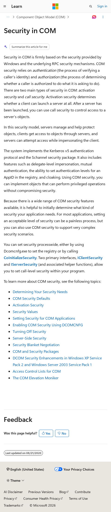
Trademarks (12, 505)
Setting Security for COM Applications (44, 318)
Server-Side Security (29, 337)
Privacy (9, 498)
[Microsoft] (55, 6)
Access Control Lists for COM (37, 371)
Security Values (25, 311)
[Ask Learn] (94, 17)
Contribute (82, 492)
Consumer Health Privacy (41, 498)
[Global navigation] (4, 6)
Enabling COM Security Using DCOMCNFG (48, 324)
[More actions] (103, 17)
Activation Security (28, 304)
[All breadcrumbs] (8, 17)
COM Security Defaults (31, 298)
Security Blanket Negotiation (36, 344)
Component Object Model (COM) (41, 17)
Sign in (102, 6)
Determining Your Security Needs (40, 291)
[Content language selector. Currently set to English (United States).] (25, 469)
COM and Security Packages (36, 351)
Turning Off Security (29, 331)
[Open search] (90, 6)
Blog (62, 492)
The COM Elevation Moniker (36, 377)
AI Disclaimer (13, 492)
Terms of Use (78, 498)
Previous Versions (41, 492)
